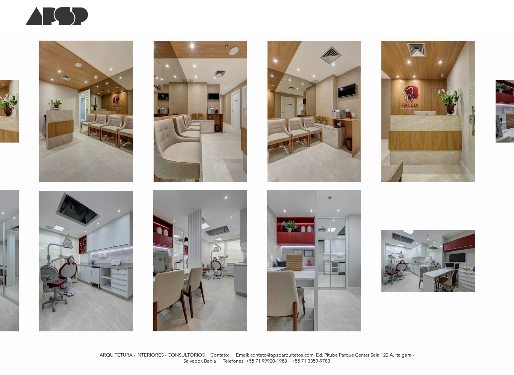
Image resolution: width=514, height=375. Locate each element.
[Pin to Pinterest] (469, 29)
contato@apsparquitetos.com (282, 355)
